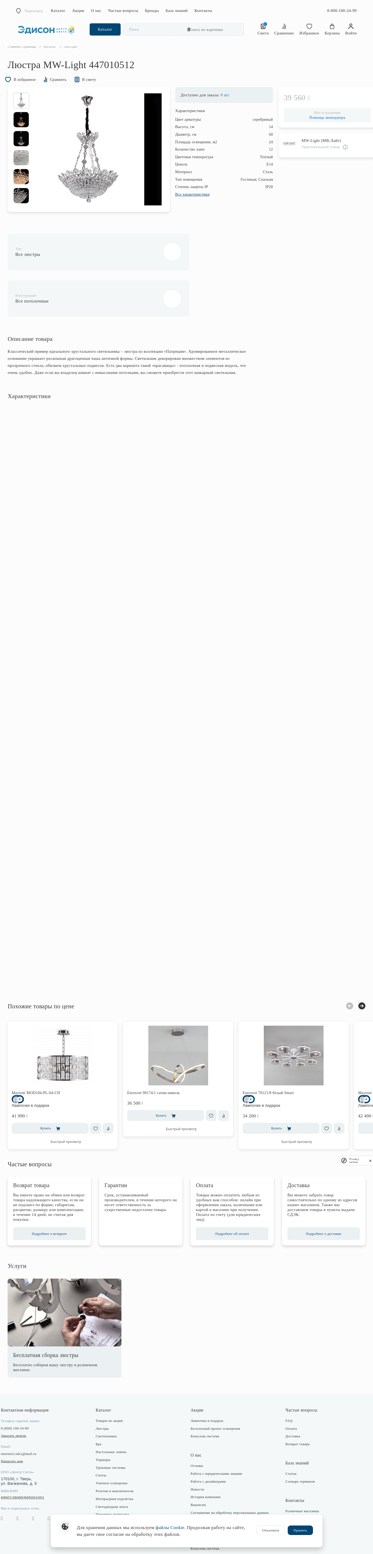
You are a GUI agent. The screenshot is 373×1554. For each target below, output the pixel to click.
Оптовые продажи (295, 1511)
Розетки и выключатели (119, 1460)
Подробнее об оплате (230, 1203)
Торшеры (107, 1429)
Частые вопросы (123, 10)
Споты (105, 1444)
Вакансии (198, 1474)
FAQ (284, 1390)
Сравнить (70, 91)
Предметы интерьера (116, 1484)
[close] (370, 1160)
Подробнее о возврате (55, 1203)
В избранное (31, 91)
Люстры (106, 1398)
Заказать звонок (22, 1405)
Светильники (110, 1405)
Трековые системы (115, 1437)
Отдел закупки (293, 1495)
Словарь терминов (296, 1450)
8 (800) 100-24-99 (23, 1397)
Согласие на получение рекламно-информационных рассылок (218, 1499)
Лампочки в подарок (207, 1390)
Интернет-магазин (296, 1488)
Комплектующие (113, 1507)
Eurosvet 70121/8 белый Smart (276, 1057)
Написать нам (21, 1430)
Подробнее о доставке (317, 1203)
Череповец (33, 11)
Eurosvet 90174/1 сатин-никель (162, 1057)
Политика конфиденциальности (216, 1490)
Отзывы (197, 1435)
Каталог (58, 10)
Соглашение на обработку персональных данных (230, 1482)
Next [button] (353, 970)
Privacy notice (354, 1161)
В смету (104, 91)
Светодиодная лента (116, 1476)
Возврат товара (293, 1413)
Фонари (106, 1491)
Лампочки (108, 1499)
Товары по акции (113, 1390)
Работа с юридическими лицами (216, 1443)
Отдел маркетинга (295, 1503)
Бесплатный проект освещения (215, 1398)
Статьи (286, 1443)
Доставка (288, 1405)
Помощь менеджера (318, 130)
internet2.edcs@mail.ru (27, 1423)
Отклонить (270, 1530)
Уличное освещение (116, 1452)
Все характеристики (184, 207)
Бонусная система (205, 1405)
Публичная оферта (205, 1510)
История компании (206, 1466)
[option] (30, 113)
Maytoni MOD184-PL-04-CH (44, 1057)
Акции (78, 10)
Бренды (152, 10)
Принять (300, 1530)
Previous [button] (340, 970)
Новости (197, 1458)
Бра (103, 1413)
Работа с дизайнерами (208, 1450)
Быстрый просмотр (74, 1106)
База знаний (177, 10)
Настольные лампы (115, 1421)
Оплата (287, 1398)
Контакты (203, 10)
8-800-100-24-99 (342, 10)
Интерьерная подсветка (118, 1468)
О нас (96, 10)
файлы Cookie (170, 1527)
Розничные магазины (298, 1480)
